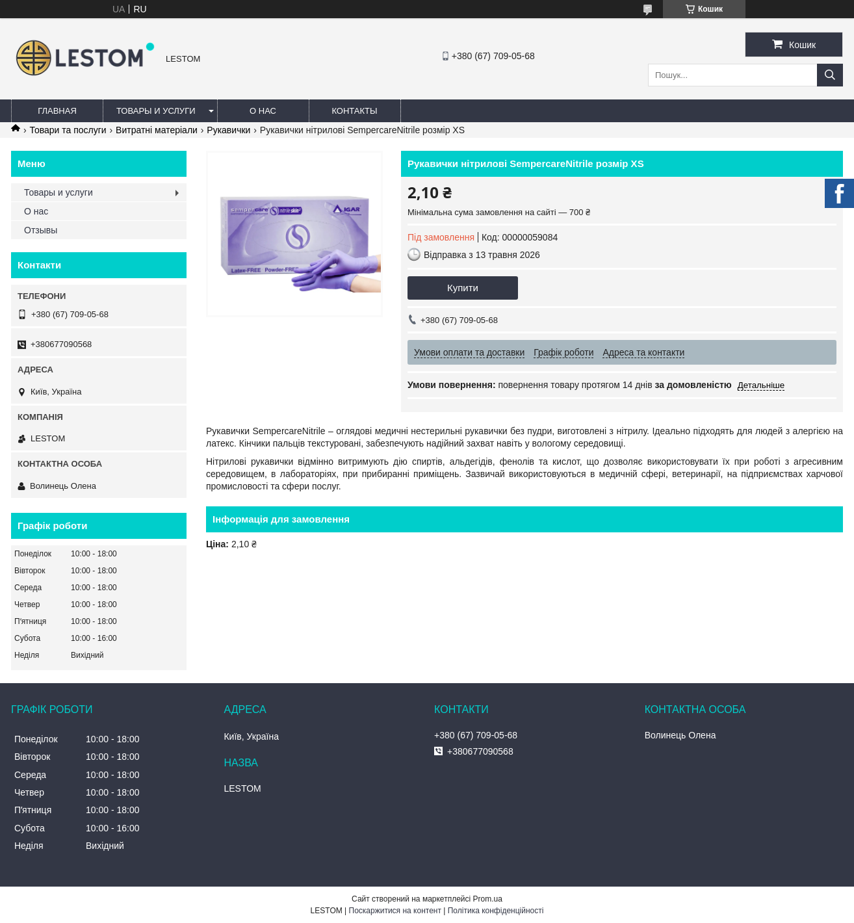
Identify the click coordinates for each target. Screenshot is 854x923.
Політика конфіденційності (496, 910)
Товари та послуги (67, 130)
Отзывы (40, 230)
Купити (462, 287)
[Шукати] (830, 75)
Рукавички (228, 130)
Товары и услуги (156, 111)
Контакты (354, 111)
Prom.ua (487, 899)
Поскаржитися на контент (395, 910)
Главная (57, 111)
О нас (263, 111)
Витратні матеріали (157, 130)
